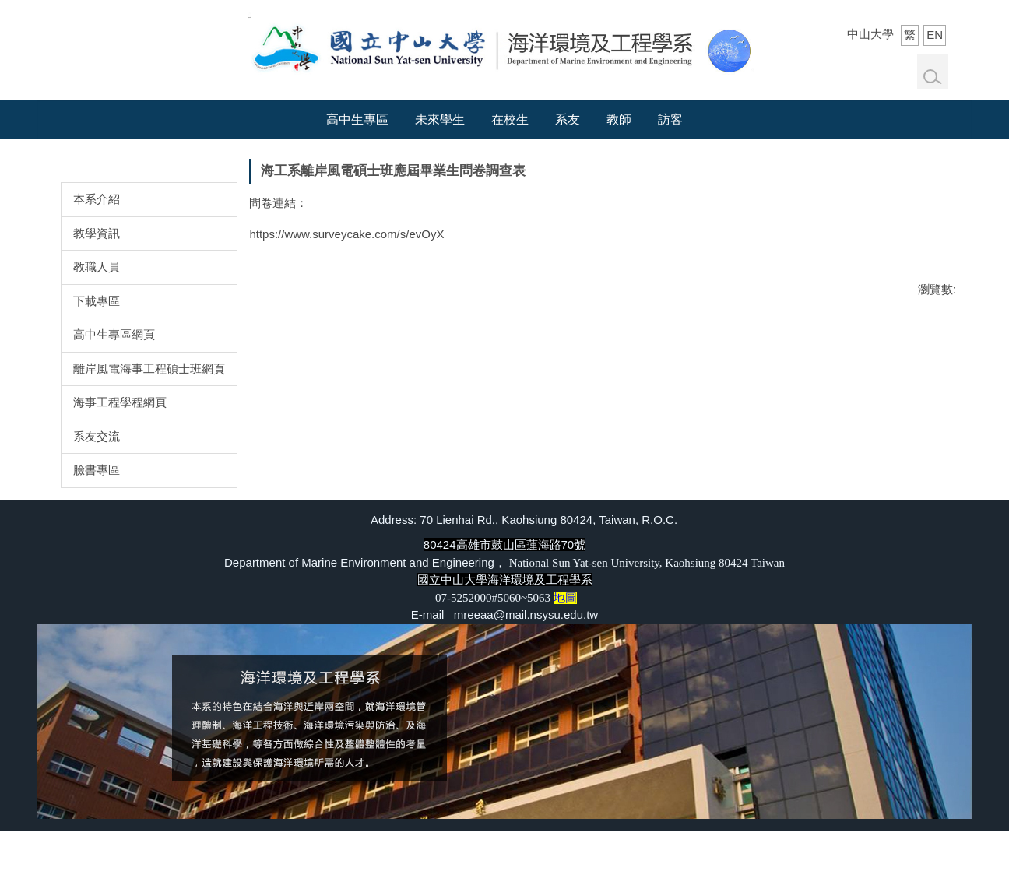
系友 (567, 119)
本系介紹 (96, 198)
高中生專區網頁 (114, 334)
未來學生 (440, 119)
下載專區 (96, 300)
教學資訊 (96, 233)
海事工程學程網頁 (120, 402)
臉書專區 (96, 469)
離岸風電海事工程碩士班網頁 (149, 368)
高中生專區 (357, 119)
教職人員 (96, 266)
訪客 (670, 119)
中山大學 (870, 33)
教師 (618, 119)
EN (934, 34)
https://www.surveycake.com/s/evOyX (346, 234)
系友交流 (96, 436)
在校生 (510, 119)
